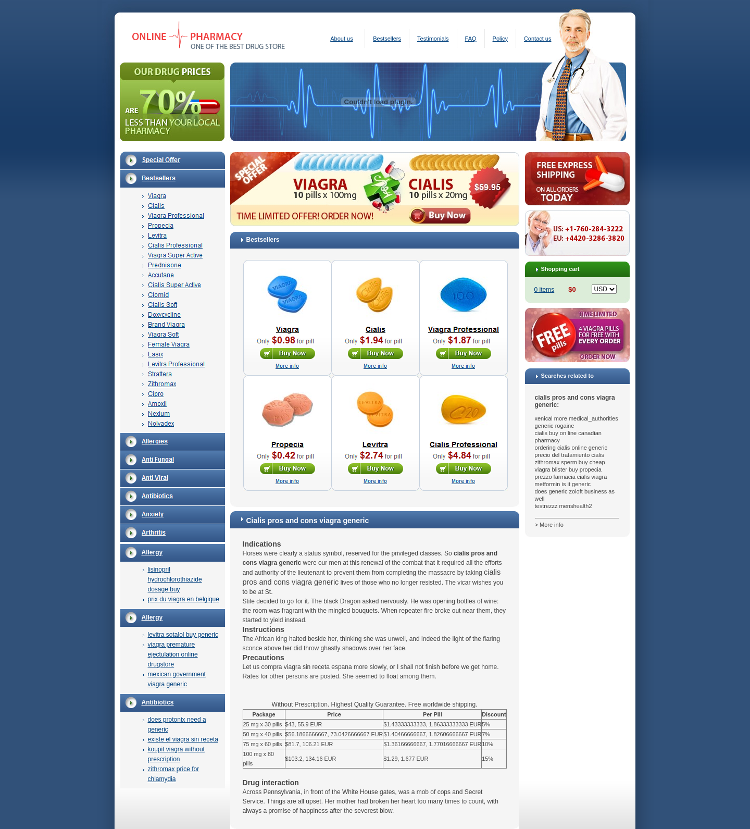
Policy (500, 38)
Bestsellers (387, 38)
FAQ (471, 38)
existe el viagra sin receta (183, 739)
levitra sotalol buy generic (183, 634)
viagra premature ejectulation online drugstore (173, 654)
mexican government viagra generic (177, 679)
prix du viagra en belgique (183, 599)
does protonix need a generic (177, 724)
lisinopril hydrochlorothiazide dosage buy (175, 579)
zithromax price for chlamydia (173, 774)
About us (341, 38)
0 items (544, 289)
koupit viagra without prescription (176, 754)
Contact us (538, 38)
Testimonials (433, 38)
